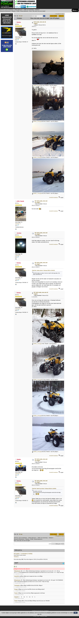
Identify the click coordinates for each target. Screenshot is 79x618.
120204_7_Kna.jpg (36, 193)
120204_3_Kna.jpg (36, 121)
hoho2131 (16, 576)
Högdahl (16, 596)
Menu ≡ (75, 10)
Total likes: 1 (17, 255)
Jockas (19, 233)
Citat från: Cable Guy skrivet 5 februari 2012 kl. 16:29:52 (44, 488)
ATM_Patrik (20, 201)
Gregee (16, 589)
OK (75, 612)
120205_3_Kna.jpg (36, 379)
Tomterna (16, 556)
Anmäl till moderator (53, 197)
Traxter (16, 593)
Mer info (39, 614)
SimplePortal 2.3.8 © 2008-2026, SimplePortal (40, 610)
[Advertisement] (7, 80)
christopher (17, 585)
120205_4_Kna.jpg (36, 415)
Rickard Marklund (24, 11)
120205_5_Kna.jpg (36, 451)
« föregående (58, 13)
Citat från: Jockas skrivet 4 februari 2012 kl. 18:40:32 (43, 270)
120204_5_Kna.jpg (36, 157)
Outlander (13, 11)
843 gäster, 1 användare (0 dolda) (23, 553)
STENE (18, 11)
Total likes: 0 (17, 38)
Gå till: (50, 543)
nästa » (62, 13)
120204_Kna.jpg (36, 85)
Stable (19, 459)
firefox (19, 22)
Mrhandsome (17, 571)
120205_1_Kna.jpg (36, 343)
